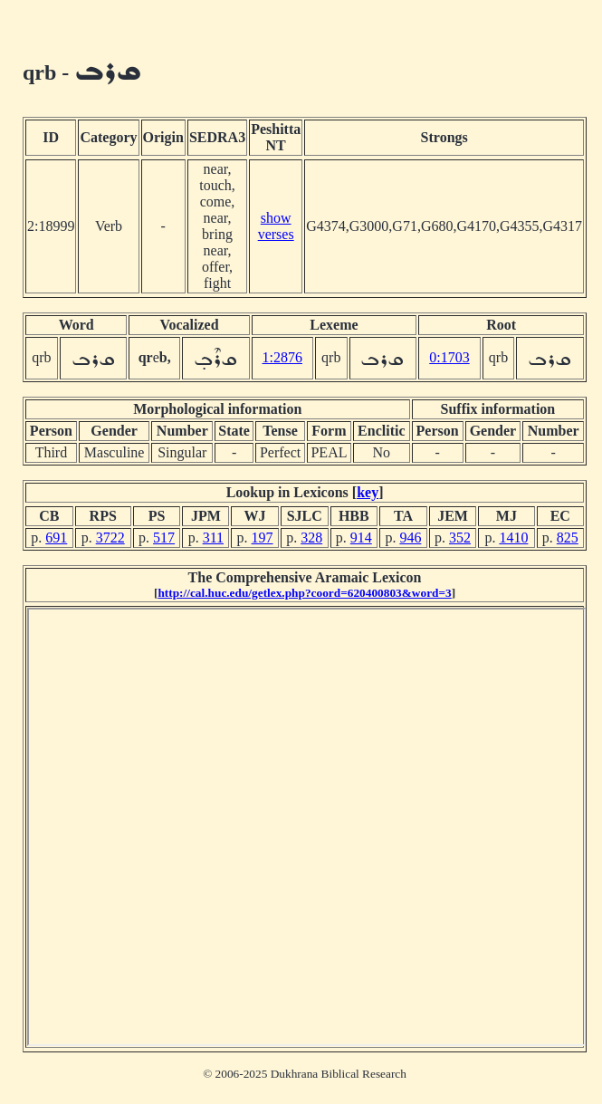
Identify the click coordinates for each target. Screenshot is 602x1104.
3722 (110, 537)
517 (164, 537)
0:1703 (449, 357)
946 (410, 537)
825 (567, 537)
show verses (276, 226)
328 (311, 537)
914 (361, 537)
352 (460, 537)
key (367, 492)
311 (213, 537)
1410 (513, 537)
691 (56, 537)
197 (262, 537)
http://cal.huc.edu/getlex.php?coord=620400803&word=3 (304, 593)
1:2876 (282, 357)
